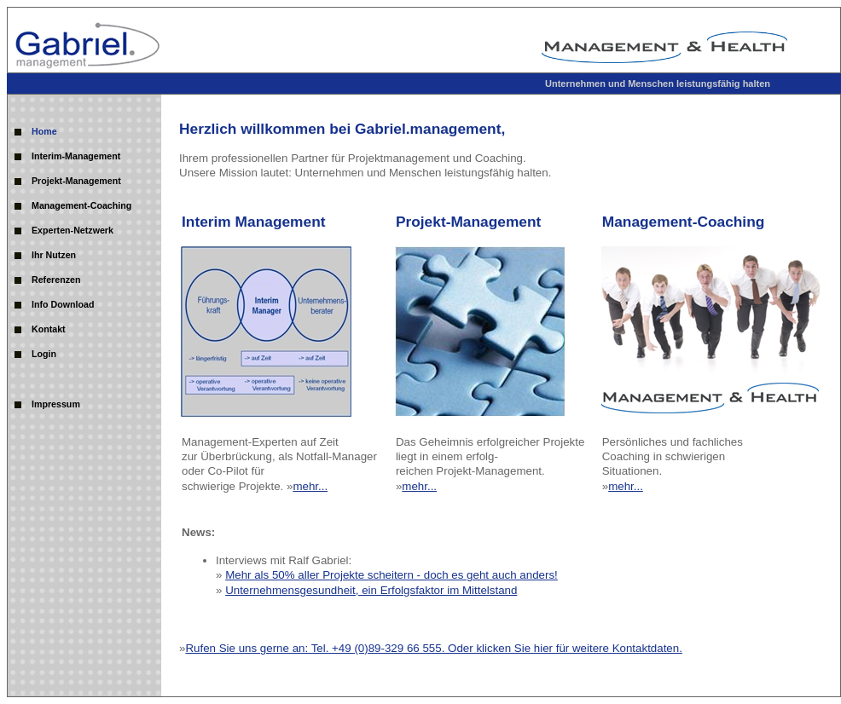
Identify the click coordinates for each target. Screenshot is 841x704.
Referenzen (56, 279)
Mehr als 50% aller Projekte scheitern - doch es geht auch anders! (391, 574)
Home (44, 131)
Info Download (63, 304)
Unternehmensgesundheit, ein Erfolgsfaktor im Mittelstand (371, 590)
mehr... (310, 486)
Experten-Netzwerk (72, 230)
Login (44, 354)
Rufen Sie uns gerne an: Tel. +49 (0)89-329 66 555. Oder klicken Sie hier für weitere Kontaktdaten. (433, 648)
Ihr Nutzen (54, 255)
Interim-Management (76, 156)
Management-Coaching (81, 205)
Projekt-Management (76, 181)
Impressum (56, 404)
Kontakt (49, 329)
